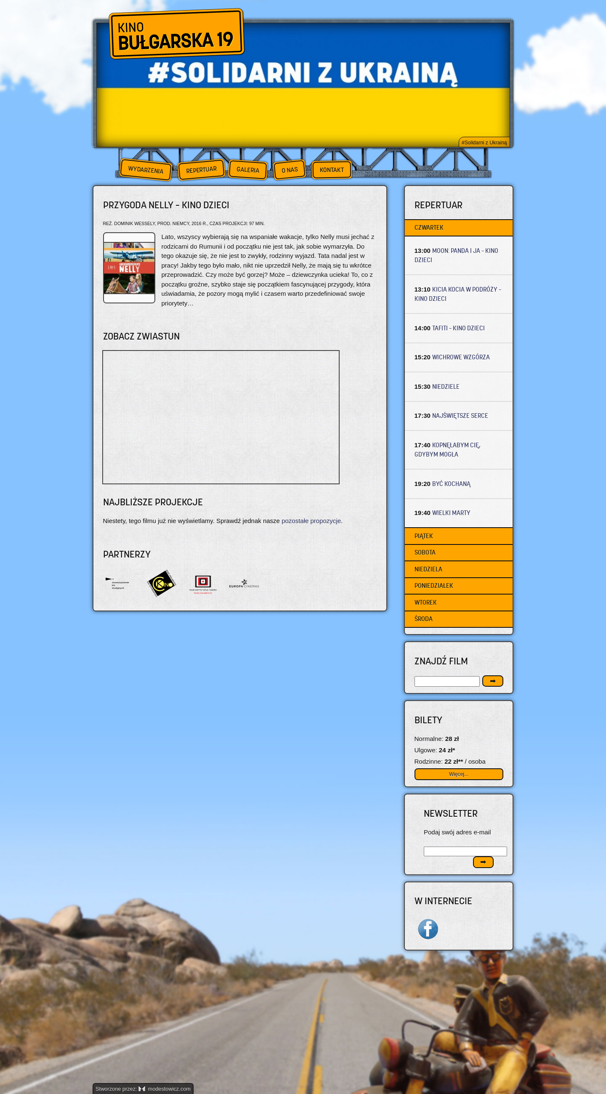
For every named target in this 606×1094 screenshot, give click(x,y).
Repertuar (201, 170)
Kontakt (332, 170)
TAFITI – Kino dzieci (458, 328)
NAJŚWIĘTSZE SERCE (460, 415)
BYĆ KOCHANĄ (451, 483)
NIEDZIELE (446, 386)
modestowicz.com (164, 1089)
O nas (289, 169)
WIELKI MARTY (451, 512)
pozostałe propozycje (311, 520)
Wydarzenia (146, 170)
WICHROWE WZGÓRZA (461, 357)
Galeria (247, 169)
